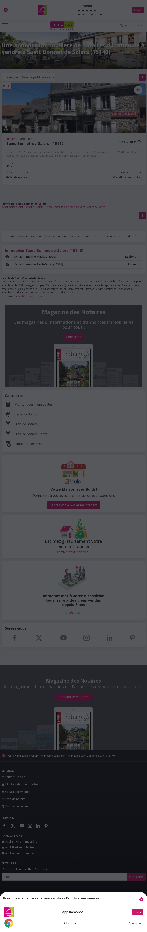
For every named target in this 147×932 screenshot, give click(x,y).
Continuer (135, 923)
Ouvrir (137, 912)
